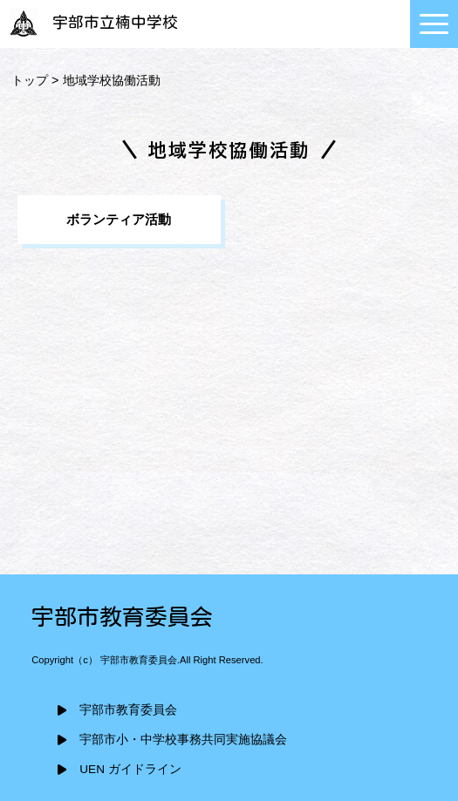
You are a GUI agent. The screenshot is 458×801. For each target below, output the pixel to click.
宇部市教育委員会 (128, 709)
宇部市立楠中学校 (91, 22)
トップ (29, 80)
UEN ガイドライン (130, 769)
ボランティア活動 (118, 219)
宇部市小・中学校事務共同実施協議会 (183, 739)
